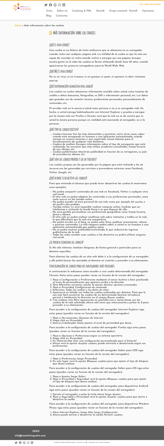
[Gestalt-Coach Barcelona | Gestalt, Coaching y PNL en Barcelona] (19, 7)
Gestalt (100, 11)
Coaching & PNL (82, 11)
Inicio (49, 11)
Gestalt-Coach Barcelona (67, 442)
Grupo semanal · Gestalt (123, 11)
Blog (48, 16)
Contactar (62, 16)
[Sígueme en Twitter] (46, 5)
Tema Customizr (105, 442)
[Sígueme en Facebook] (51, 5)
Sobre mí (62, 11)
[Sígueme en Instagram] (60, 5)
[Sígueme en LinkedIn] (64, 5)
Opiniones (148, 11)
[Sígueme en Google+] (56, 5)
